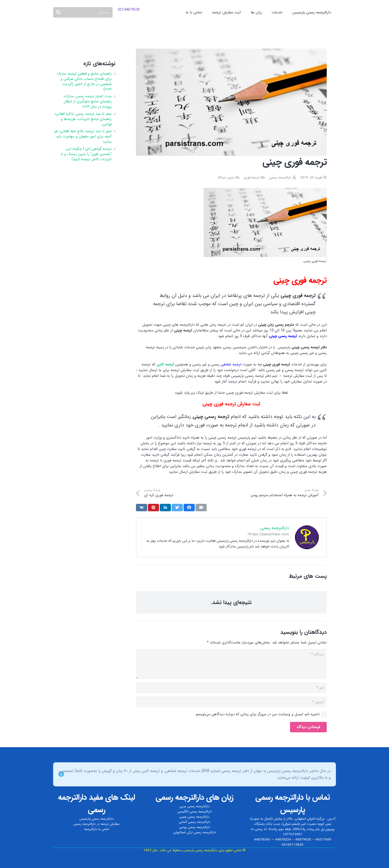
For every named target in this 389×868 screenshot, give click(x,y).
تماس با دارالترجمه (96, 829)
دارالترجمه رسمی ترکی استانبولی (194, 832)
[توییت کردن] (177, 507)
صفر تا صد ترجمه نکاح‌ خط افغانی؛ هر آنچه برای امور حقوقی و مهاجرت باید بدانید (83, 136)
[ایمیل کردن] (201, 507)
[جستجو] (83, 12)
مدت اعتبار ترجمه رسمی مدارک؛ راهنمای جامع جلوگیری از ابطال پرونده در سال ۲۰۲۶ (88, 101)
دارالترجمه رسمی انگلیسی (194, 811)
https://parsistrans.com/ (268, 534)
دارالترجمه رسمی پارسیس (96, 818)
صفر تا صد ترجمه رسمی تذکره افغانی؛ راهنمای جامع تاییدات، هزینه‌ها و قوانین (83, 119)
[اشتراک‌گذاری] (189, 507)
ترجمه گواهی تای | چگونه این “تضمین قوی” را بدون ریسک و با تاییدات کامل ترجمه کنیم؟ (86, 154)
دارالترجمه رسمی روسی (194, 827)
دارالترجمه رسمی (280, 177)
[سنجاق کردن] (153, 507)
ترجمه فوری (251, 177)
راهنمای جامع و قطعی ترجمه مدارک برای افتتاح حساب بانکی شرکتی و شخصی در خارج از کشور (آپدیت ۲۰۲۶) (84, 81)
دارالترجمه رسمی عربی (195, 806)
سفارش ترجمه (110, 824)
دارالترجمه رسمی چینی (194, 816)
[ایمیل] (231, 702)
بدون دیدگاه (226, 177)
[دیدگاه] (231, 664)
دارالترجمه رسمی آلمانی (194, 822)
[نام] (231, 688)
